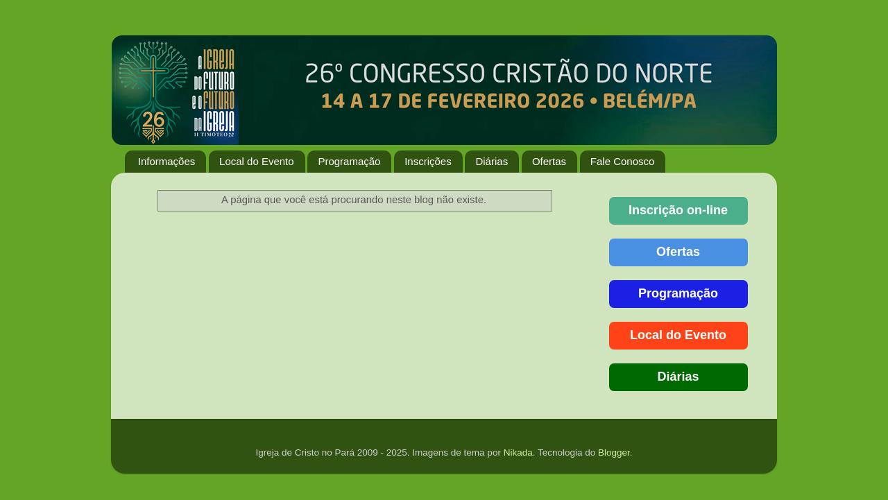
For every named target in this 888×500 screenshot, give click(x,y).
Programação (349, 161)
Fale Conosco (622, 161)
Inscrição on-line (678, 210)
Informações (167, 161)
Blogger (614, 452)
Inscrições (428, 161)
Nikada (518, 452)
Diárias (491, 161)
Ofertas (549, 161)
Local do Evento (256, 161)
